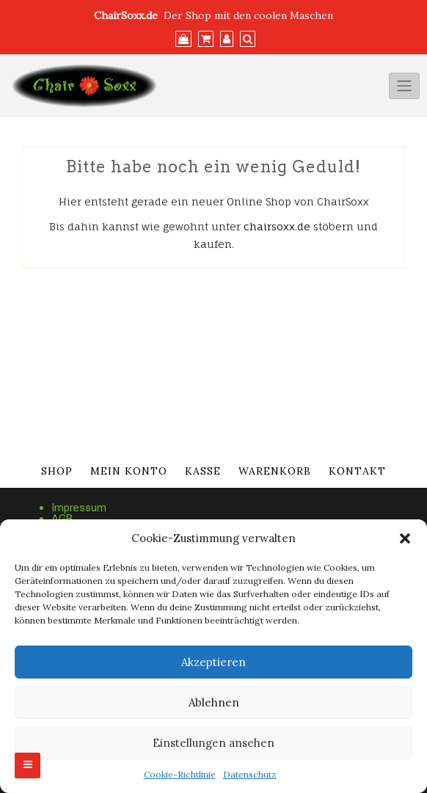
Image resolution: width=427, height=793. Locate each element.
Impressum (78, 507)
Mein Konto (128, 471)
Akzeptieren (213, 662)
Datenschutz (250, 774)
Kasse (203, 471)
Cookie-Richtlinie (180, 774)
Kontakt (357, 471)
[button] (405, 538)
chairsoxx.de (277, 226)
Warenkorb (274, 471)
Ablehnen (214, 702)
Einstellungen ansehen (213, 743)
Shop (57, 471)
